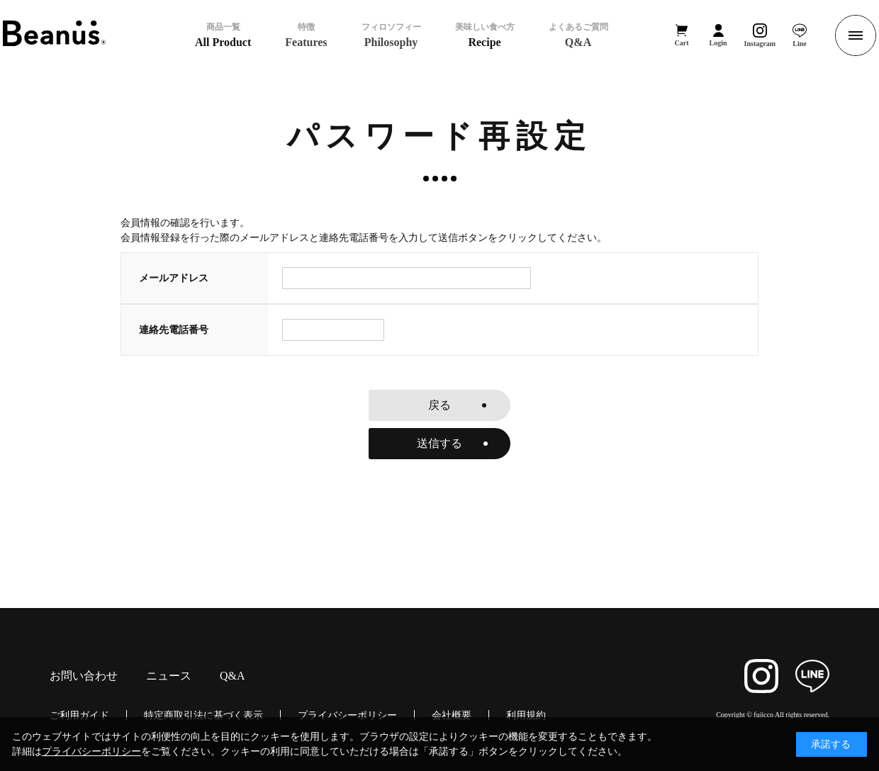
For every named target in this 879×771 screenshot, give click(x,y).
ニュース (168, 676)
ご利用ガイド (79, 715)
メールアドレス (173, 277)
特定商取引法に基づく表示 (203, 715)
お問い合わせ (84, 676)
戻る (439, 405)
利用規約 (526, 715)
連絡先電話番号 (173, 329)
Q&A (232, 676)
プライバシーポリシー (347, 715)
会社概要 (451, 715)
